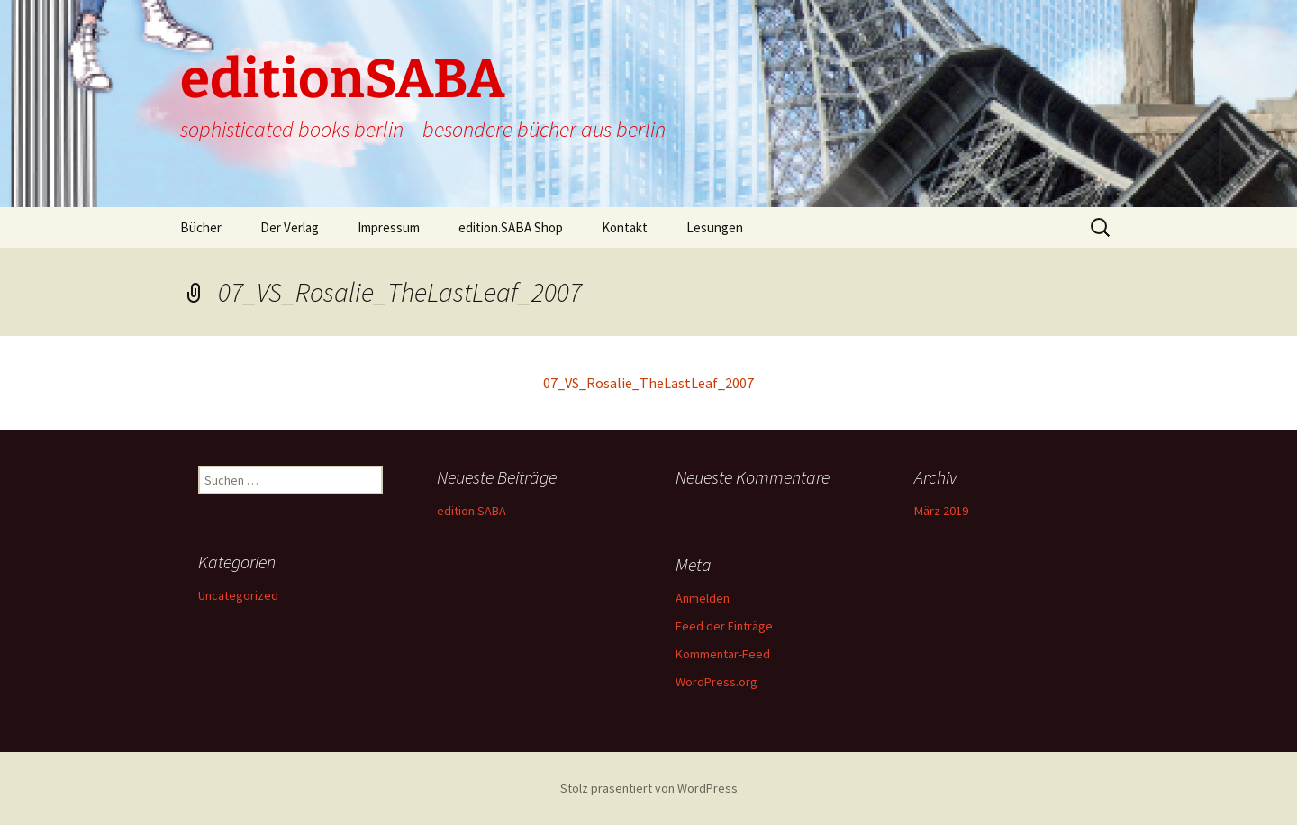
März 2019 (941, 511)
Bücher (201, 227)
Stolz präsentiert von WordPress (649, 788)
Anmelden (703, 598)
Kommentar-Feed (723, 654)
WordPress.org (716, 682)
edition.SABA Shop (510, 227)
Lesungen (714, 227)
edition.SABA (471, 511)
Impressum (389, 227)
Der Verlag (289, 227)
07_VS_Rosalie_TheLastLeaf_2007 (648, 383)
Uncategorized (238, 595)
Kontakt (625, 227)
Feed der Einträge (724, 626)
